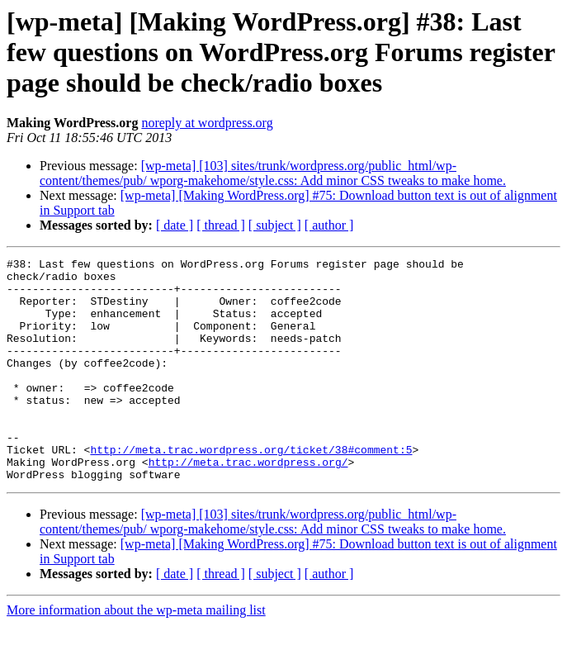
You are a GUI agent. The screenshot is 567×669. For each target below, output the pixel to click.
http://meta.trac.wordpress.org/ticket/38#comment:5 (251, 489)
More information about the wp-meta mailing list (136, 655)
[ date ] (174, 225)
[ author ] (329, 225)
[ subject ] (274, 225)
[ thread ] (220, 225)
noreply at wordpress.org (206, 123)
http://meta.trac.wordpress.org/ (248, 503)
